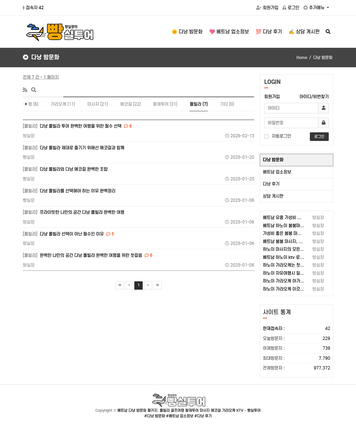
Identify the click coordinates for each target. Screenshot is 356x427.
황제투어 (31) (165, 104)
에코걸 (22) (130, 104)
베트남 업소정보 (277, 172)
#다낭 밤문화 (154, 416)
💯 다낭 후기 (269, 32)
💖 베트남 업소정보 (229, 32)
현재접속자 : (296, 329)
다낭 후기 (271, 184)
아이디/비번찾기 (314, 96)
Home (301, 57)
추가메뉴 (314, 7)
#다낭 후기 (203, 416)
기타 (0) (227, 104)
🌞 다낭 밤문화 (187, 32)
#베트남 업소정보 (179, 416)
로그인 (291, 7)
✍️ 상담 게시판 (304, 32)
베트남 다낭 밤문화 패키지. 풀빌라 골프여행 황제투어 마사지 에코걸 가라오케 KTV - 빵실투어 (189, 410)
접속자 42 (33, 7)
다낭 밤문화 (273, 159)
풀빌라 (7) (199, 104)
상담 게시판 (273, 196)
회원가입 (267, 7)
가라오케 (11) (63, 104)
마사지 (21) (97, 104)
